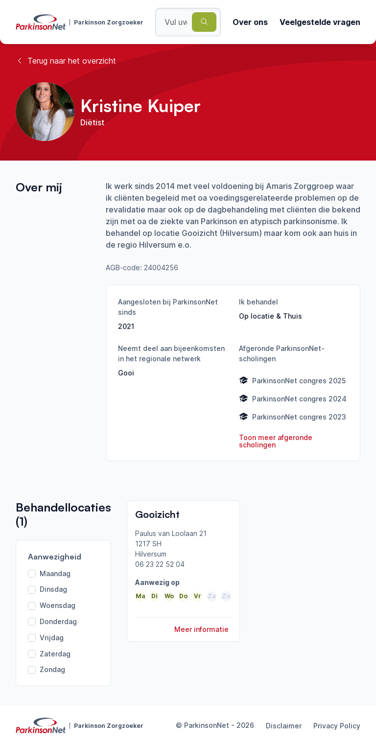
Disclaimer (284, 726)
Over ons (250, 22)
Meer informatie (201, 629)
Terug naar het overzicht (66, 61)
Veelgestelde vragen (320, 22)
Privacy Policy (336, 726)
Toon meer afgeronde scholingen (275, 441)
